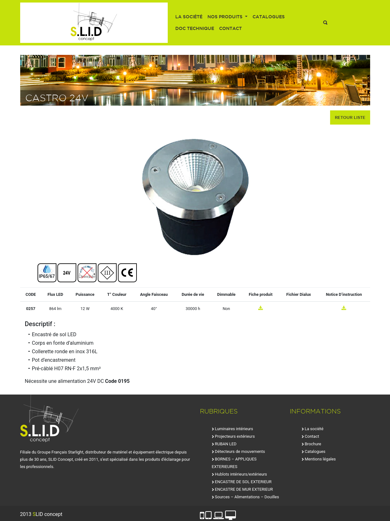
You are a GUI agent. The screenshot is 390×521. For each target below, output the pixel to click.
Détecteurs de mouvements (240, 451)
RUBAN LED (225, 444)
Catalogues (269, 16)
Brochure (313, 444)
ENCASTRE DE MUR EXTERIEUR (244, 489)
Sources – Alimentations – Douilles (247, 497)
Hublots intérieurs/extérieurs (241, 474)
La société (188, 16)
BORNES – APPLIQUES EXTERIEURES (234, 463)
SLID (94, 23)
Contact (230, 28)
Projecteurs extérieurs (235, 436)
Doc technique (194, 28)
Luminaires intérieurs (234, 428)
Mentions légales (320, 459)
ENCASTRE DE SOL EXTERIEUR (243, 481)
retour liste (350, 117)
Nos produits (225, 16)
